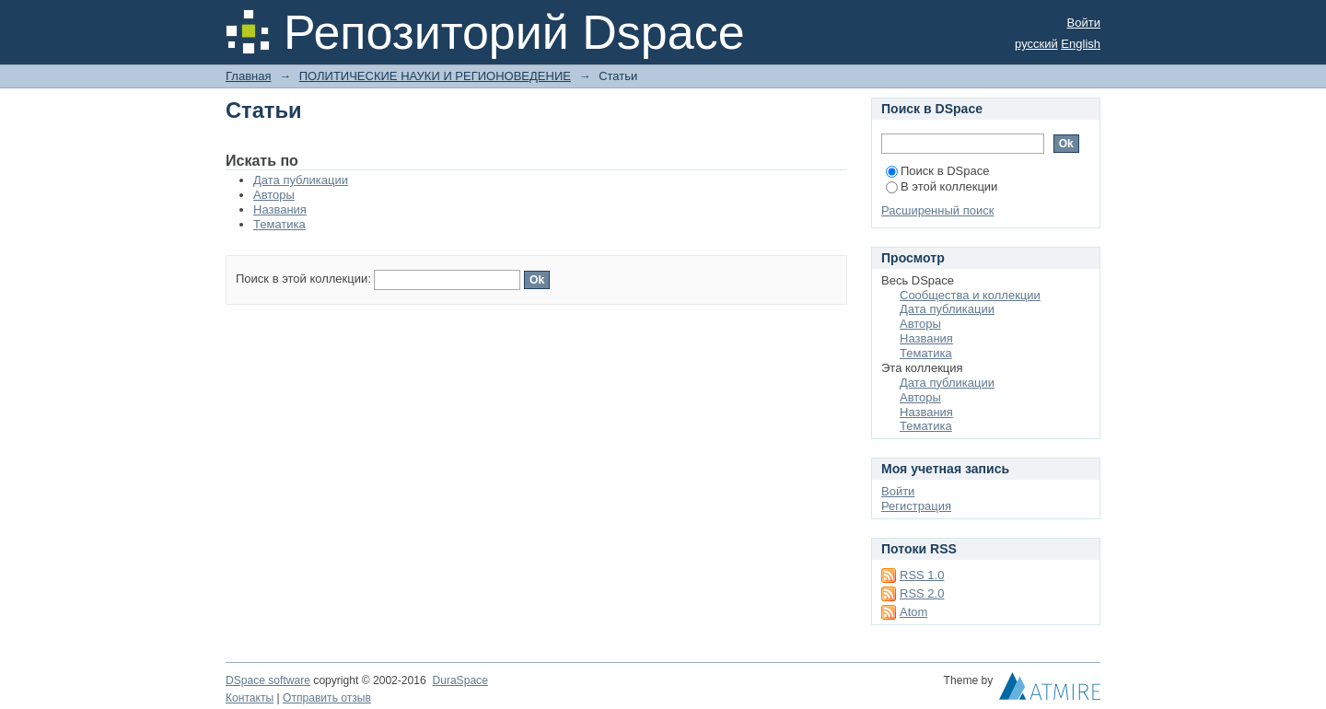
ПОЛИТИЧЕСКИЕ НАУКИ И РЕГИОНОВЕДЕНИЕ (435, 76)
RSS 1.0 (922, 575)
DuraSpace (459, 680)
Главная (248, 76)
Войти (1083, 22)
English (1080, 44)
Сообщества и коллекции (970, 295)
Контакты (249, 698)
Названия (280, 209)
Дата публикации (300, 180)
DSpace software (268, 680)
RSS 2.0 (922, 593)
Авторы (274, 195)
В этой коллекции (941, 186)
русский (1036, 44)
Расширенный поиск (937, 210)
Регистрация (916, 506)
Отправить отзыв (327, 698)
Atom (913, 612)
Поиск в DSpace (937, 171)
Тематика (279, 224)
